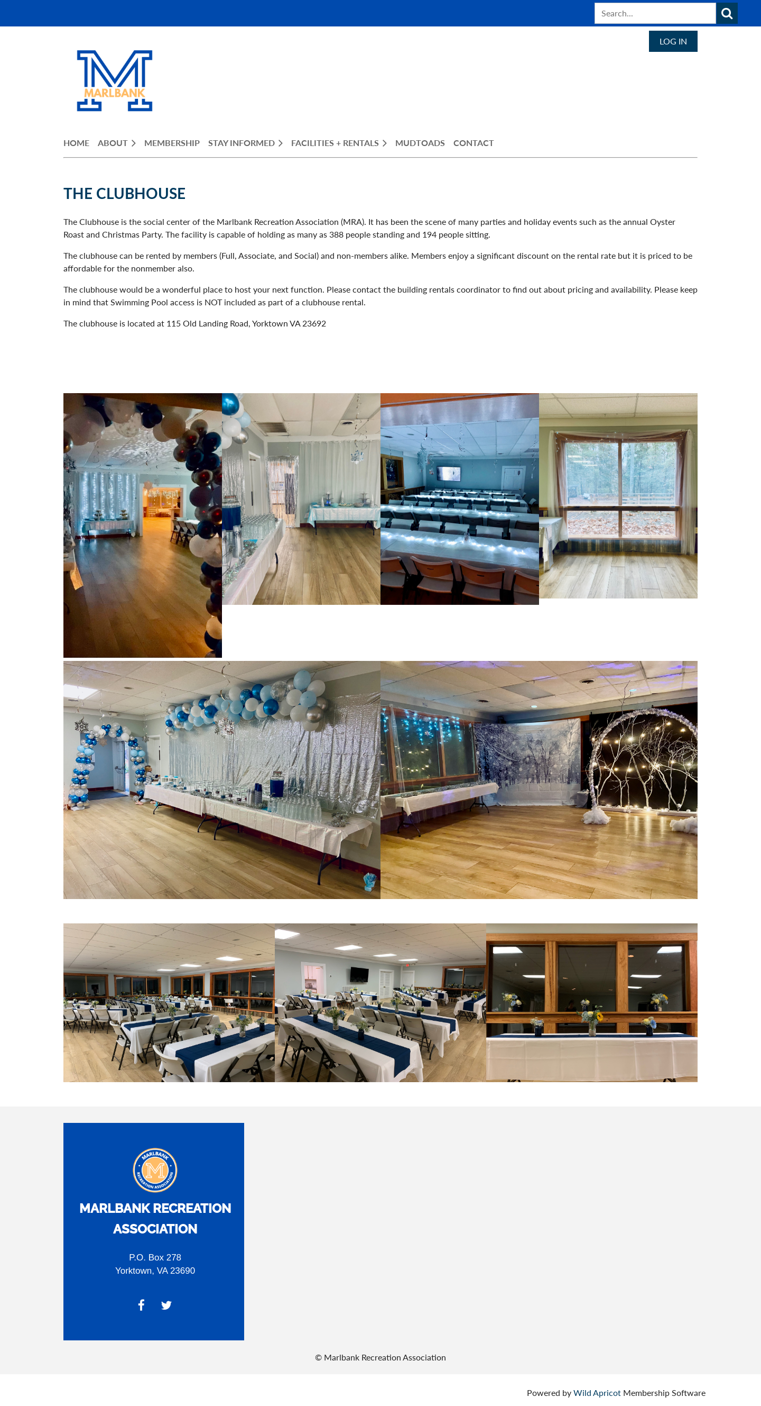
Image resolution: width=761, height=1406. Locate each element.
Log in (673, 41)
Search (727, 13)
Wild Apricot (597, 1392)
